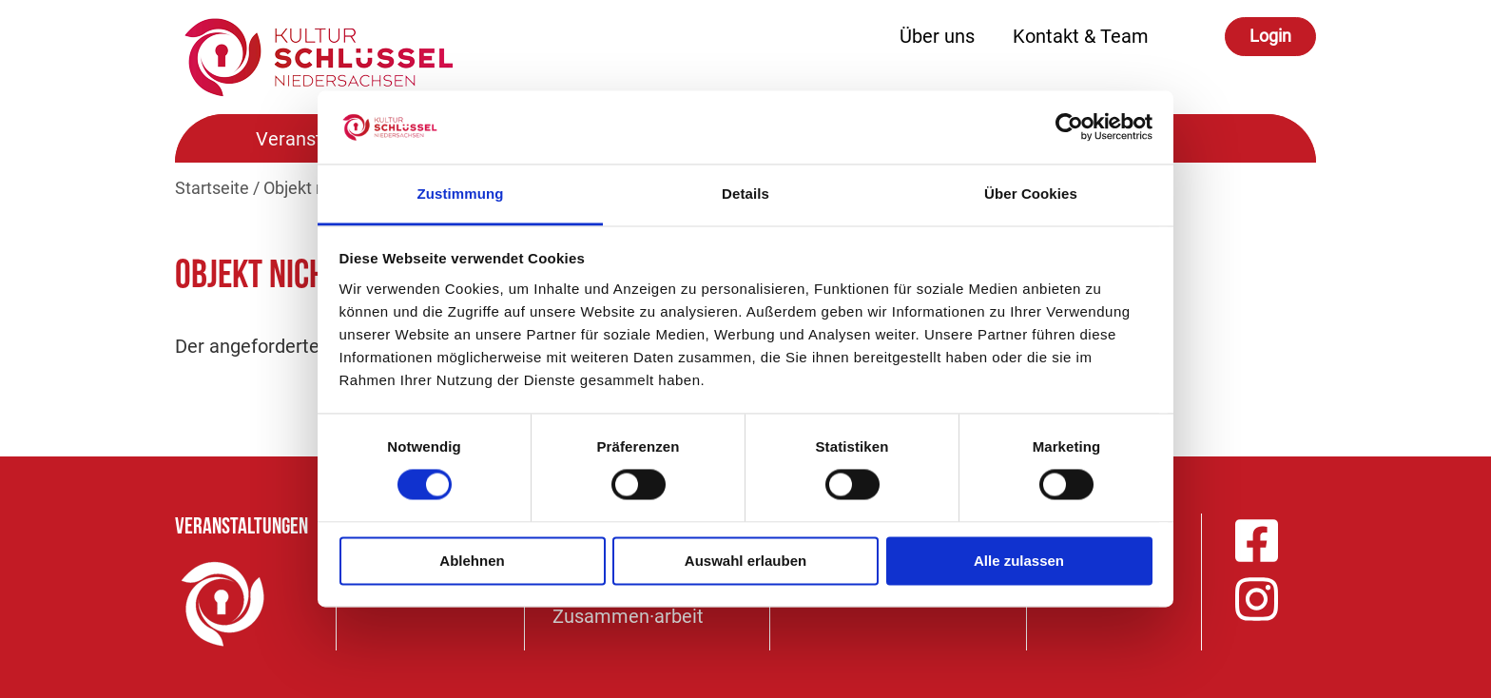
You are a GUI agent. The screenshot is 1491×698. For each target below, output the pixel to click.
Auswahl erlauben (745, 561)
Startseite (212, 188)
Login (1270, 36)
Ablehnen (471, 561)
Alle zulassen (1019, 561)
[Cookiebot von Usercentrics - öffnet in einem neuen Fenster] (1069, 127)
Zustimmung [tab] (460, 193)
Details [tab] (745, 193)
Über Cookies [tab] (1030, 193)
